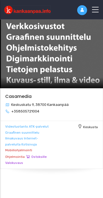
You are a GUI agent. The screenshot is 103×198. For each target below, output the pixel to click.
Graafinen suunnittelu (22, 132)
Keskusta (90, 127)
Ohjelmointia (15, 157)
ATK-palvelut (39, 126)
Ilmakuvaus (14, 138)
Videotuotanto (16, 126)
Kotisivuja (29, 144)
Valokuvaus (14, 163)
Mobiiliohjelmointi (18, 150)
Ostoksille (39, 157)
